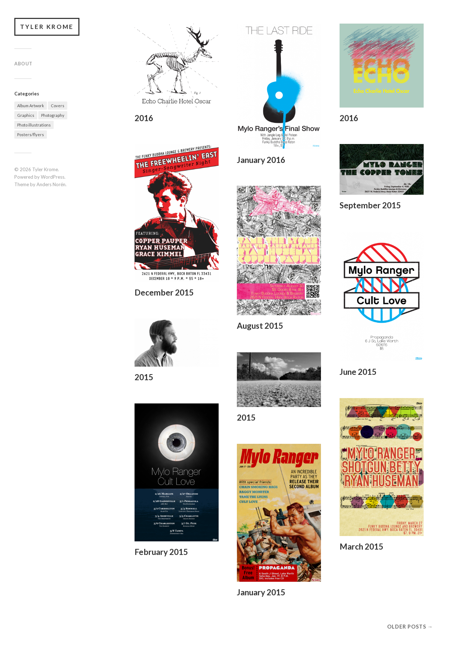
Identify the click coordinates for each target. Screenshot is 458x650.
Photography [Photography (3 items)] (52, 115)
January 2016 (261, 160)
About (23, 63)
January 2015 (261, 592)
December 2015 (164, 292)
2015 (144, 377)
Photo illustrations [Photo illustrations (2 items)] (34, 125)
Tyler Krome (47, 26)
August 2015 (260, 326)
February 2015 (161, 552)
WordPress (52, 177)
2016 (144, 118)
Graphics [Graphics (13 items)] (25, 115)
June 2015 (358, 372)
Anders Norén (50, 184)
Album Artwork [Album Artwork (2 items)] (30, 105)
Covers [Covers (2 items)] (57, 105)
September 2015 (370, 205)
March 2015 (361, 546)
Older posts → (410, 627)
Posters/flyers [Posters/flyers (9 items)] (30, 134)
